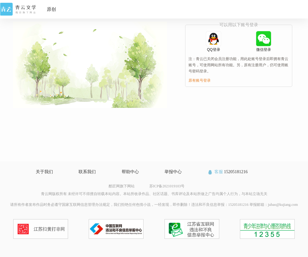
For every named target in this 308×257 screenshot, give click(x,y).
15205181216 (227, 171)
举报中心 (173, 171)
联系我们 (87, 171)
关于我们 (44, 171)
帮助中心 (130, 171)
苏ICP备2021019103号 (167, 186)
